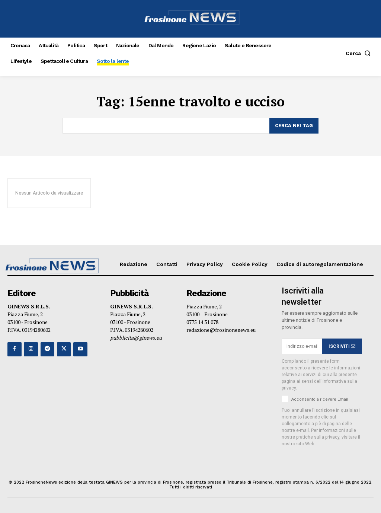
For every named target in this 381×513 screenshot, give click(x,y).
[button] (360, 53)
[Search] (293, 126)
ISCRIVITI (342, 346)
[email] (302, 346)
